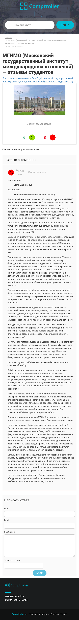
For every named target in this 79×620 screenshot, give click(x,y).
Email (6, 520)
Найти (65, 24)
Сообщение (9, 532)
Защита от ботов (12, 560)
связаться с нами (16, 600)
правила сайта (14, 596)
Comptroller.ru (19, 614)
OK (40, 573)
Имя (6, 509)
